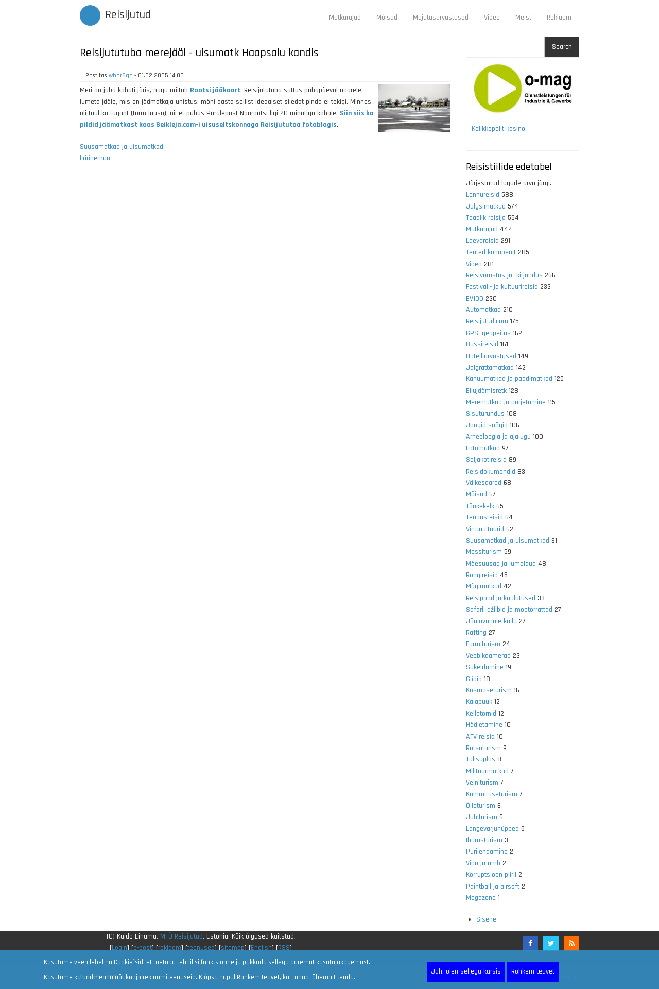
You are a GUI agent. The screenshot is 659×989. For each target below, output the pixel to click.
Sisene (486, 919)
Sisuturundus (485, 414)
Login (119, 947)
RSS (284, 947)
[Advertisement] (265, 307)
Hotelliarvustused (491, 356)
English (261, 947)
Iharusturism (484, 840)
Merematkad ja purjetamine (506, 402)
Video (492, 17)
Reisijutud (128, 15)
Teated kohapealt (491, 252)
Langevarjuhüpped (492, 829)
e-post (142, 947)
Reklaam (559, 17)
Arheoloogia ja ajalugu (498, 436)
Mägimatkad (483, 586)
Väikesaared (483, 483)
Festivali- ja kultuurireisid (502, 286)
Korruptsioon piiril (491, 874)
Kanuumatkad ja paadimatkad (509, 379)
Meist (523, 17)
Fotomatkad (483, 448)
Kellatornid (481, 713)
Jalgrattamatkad (490, 367)
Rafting (476, 632)
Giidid (474, 679)
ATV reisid (480, 736)
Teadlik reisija (486, 217)
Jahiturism (481, 817)
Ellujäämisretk (486, 390)
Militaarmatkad (487, 771)
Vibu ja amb (483, 863)
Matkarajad (345, 17)
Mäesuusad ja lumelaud (501, 563)
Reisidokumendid (490, 471)
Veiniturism (482, 782)
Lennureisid (482, 194)
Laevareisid (482, 241)
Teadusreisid (484, 517)
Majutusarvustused (441, 17)
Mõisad (386, 17)
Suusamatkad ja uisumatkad (121, 146)
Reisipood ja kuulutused (500, 598)
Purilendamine (487, 851)
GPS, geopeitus (488, 333)
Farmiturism (483, 644)
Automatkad (483, 310)
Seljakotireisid (486, 459)
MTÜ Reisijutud (181, 936)
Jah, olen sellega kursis (466, 971)
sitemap (233, 947)
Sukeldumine (485, 667)
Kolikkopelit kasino (498, 128)
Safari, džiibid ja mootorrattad (509, 609)
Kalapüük (479, 701)
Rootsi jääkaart (215, 90)
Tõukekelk (480, 506)
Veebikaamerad (488, 656)
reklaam (169, 947)
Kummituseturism (491, 794)
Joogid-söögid (487, 425)
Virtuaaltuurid (485, 529)
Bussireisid (482, 344)
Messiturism (484, 552)
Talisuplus (480, 759)
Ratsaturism (483, 748)
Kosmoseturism (489, 690)
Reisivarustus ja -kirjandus (504, 275)
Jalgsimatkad (486, 206)
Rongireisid (482, 575)
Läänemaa (95, 158)
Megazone (481, 898)
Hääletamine (484, 725)
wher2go (121, 75)
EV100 (474, 298)
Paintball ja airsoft (492, 886)
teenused (201, 947)
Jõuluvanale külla (491, 621)
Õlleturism (480, 805)
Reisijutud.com (487, 321)
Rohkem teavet (532, 971)
